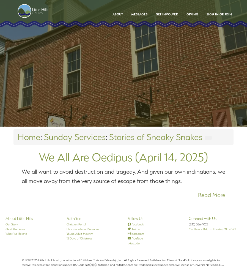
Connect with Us (202, 218)
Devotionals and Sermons (83, 229)
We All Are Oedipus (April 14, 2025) (123, 157)
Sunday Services (75, 137)
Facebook (136, 224)
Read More (211, 195)
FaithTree (74, 218)
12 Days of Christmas (79, 238)
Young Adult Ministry (80, 233)
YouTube (135, 238)
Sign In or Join (219, 14)
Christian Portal (76, 224)
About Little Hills (19, 218)
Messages (139, 14)
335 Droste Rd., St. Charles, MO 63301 (212, 229)
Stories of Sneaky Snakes (155, 137)
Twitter (134, 229)
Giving (192, 14)
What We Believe (17, 233)
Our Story (12, 224)
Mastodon (134, 243)
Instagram (136, 233)
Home (29, 137)
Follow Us (135, 218)
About (117, 14)
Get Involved (167, 14)
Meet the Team (15, 229)
